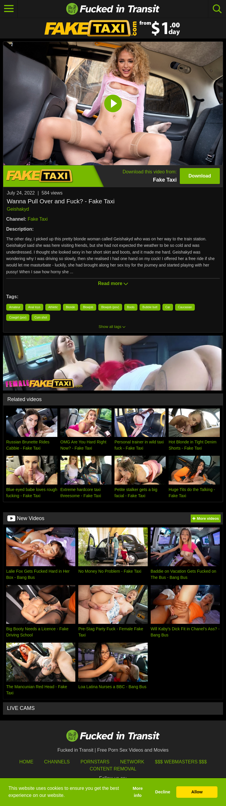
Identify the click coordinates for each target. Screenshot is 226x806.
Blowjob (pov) (110, 307)
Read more (113, 283)
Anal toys (34, 307)
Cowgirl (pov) (17, 317)
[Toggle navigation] (9, 9)
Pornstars (94, 761)
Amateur (14, 307)
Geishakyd (18, 209)
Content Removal (113, 768)
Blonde (70, 307)
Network (132, 761)
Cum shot (40, 317)
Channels (57, 761)
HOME (26, 761)
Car (167, 307)
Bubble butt (149, 307)
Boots (131, 307)
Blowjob (88, 307)
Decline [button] (162, 792)
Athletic (53, 307)
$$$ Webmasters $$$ (181, 761)
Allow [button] (196, 792)
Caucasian (185, 307)
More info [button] (138, 792)
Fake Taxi (38, 219)
